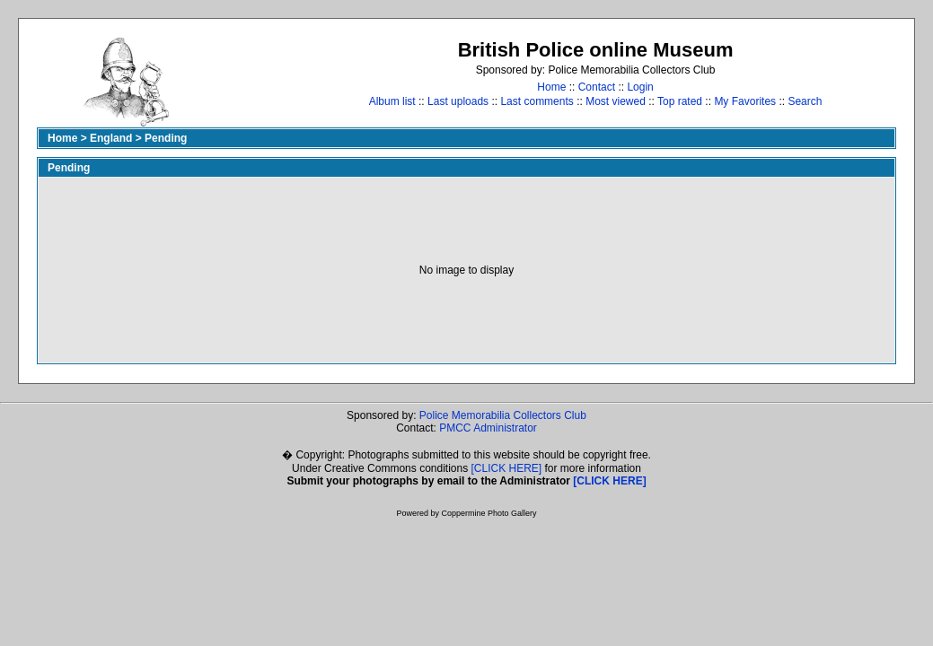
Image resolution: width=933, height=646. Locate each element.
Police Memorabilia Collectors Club (502, 415)
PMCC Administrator (488, 428)
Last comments (536, 101)
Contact (596, 87)
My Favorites (745, 101)
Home (551, 87)
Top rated (679, 101)
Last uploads (458, 101)
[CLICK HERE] (506, 468)
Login (640, 87)
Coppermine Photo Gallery (488, 513)
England (111, 138)
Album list (392, 101)
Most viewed (615, 101)
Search (805, 101)
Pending (166, 138)
